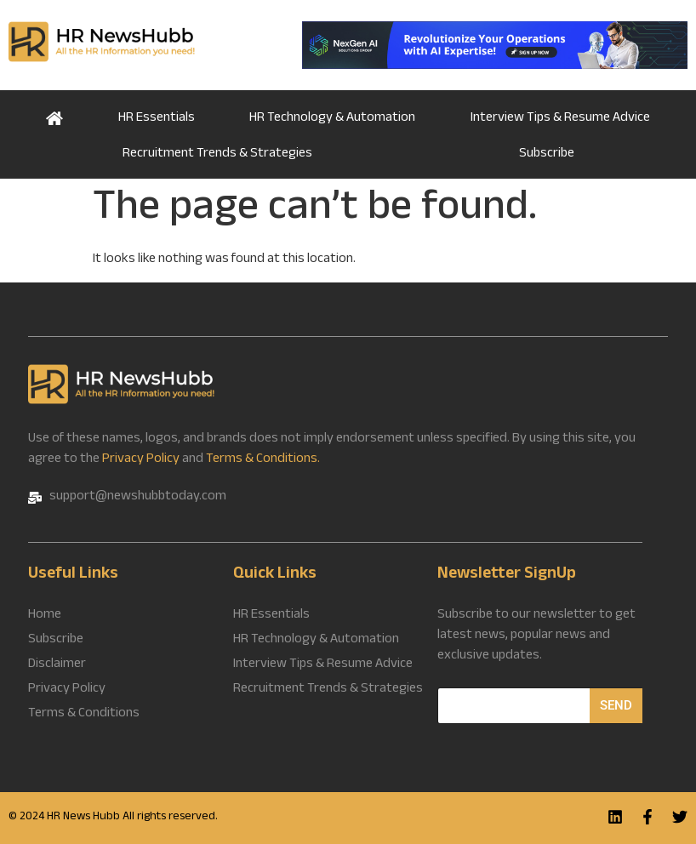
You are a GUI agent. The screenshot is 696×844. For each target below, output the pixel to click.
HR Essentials (156, 118)
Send (616, 705)
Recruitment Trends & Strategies (217, 154)
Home (55, 116)
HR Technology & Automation (332, 118)
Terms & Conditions (84, 714)
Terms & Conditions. (263, 459)
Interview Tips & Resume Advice (560, 118)
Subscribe (546, 154)
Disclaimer (57, 665)
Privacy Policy (141, 459)
